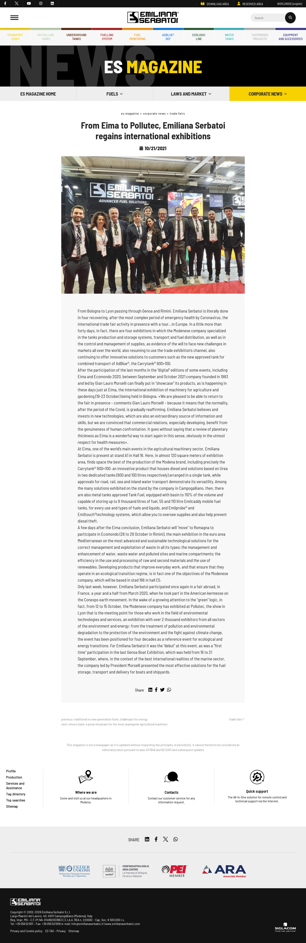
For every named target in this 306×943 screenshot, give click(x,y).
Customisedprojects (260, 37)
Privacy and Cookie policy (26, 931)
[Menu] (14, 17)
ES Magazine (130, 113)
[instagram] (41, 3)
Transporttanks (15, 37)
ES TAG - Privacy (55, 931)
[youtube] (29, 3)
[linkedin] (52, 3)
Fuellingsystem (106, 37)
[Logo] (153, 17)
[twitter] (17, 3)
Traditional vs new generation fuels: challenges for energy (111, 719)
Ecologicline (198, 37)
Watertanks (229, 37)
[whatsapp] (169, 690)
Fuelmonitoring (137, 37)
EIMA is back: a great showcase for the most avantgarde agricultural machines (117, 724)
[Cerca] (273, 18)
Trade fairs (177, 113)
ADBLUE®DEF (168, 37)
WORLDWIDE (286, 4)
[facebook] (5, 3)
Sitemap (73, 931)
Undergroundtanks (76, 37)
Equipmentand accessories (291, 37)
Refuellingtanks (46, 37)
